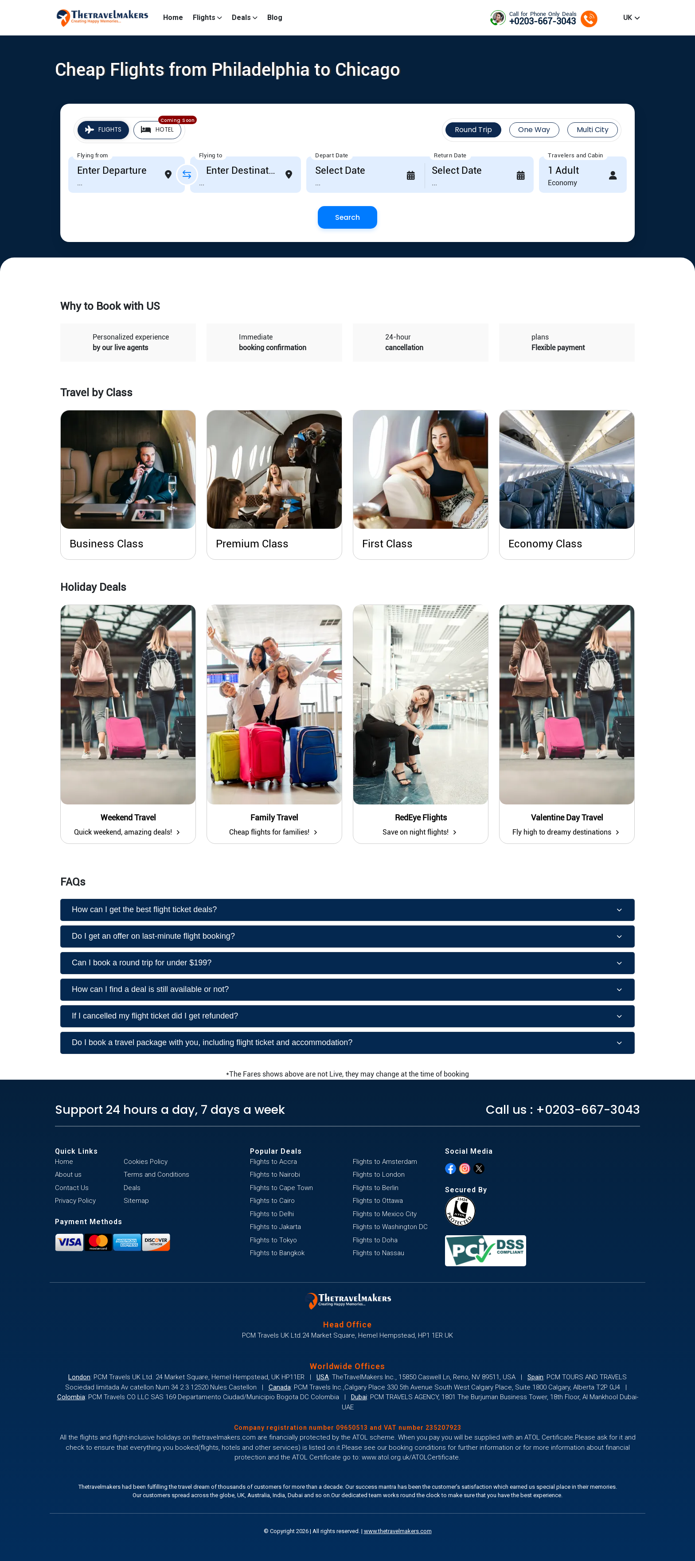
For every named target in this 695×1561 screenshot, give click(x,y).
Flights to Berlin (375, 1188)
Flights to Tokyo (273, 1240)
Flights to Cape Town (281, 1188)
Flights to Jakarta (275, 1227)
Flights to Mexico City (385, 1214)
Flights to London (379, 1175)
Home (173, 17)
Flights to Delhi (272, 1214)
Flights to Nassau (378, 1253)
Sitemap (136, 1201)
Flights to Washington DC (390, 1227)
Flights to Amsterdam (385, 1162)
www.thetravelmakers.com (398, 1531)
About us (68, 1175)
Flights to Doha (375, 1240)
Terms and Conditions (156, 1175)
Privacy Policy (75, 1201)
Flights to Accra (273, 1162)
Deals (245, 17)
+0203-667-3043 (588, 1109)
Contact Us (72, 1188)
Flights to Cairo (272, 1201)
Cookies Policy (146, 1162)
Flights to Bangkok (277, 1253)
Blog (274, 17)
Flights (207, 17)
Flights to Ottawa (378, 1201)
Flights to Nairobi (275, 1175)
